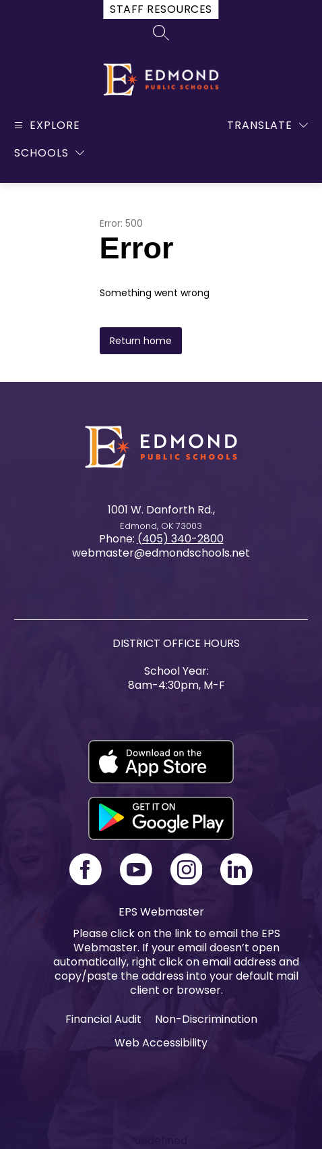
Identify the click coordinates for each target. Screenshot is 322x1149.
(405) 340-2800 (180, 539)
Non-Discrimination (206, 1019)
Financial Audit (103, 1019)
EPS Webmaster (161, 912)
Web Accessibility (161, 1042)
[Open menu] (45, 125)
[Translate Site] (267, 125)
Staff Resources (161, 9)
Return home (141, 340)
